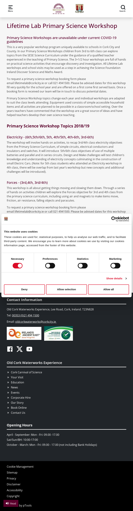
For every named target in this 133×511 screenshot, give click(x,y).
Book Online (19, 408)
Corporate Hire (21, 398)
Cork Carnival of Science (26, 372)
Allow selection (66, 289)
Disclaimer (14, 484)
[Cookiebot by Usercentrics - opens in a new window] (114, 219)
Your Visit (17, 377)
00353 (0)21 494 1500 (25, 315)
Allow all (108, 289)
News (14, 387)
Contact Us (18, 413)
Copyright (13, 496)
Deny (24, 289)
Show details (114, 278)
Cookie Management (20, 467)
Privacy (11, 478)
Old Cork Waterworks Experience (34, 362)
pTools (27, 505)
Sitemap (12, 472)
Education (17, 382)
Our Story (17, 403)
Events (15, 392)
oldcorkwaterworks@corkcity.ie (36, 322)
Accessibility (15, 490)
